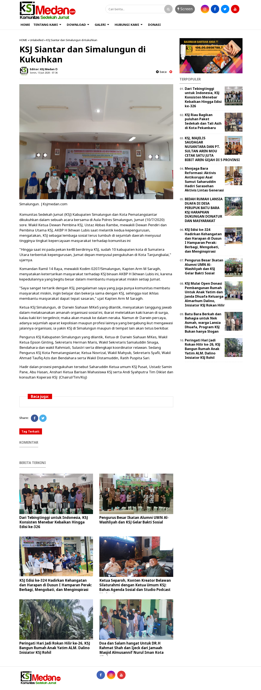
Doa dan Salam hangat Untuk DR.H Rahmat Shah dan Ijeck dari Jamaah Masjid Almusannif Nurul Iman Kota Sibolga (131, 650)
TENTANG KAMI (45, 24)
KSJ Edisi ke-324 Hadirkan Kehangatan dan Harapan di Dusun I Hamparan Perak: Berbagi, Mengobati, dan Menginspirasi (55, 585)
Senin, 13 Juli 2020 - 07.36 (44, 72)
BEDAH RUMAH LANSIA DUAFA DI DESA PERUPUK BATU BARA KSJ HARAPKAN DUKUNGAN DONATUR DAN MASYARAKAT (204, 210)
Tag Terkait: (30, 431)
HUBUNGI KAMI (127, 24)
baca (161, 72)
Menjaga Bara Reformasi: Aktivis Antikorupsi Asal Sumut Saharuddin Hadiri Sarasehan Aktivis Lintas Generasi (204, 179)
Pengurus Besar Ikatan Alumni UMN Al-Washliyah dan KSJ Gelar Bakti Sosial (134, 520)
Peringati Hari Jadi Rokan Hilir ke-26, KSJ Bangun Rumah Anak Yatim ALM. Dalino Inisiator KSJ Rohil (54, 648)
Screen (185, 8)
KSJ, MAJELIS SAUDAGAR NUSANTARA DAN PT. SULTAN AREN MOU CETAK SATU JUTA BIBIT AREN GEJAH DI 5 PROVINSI (212, 149)
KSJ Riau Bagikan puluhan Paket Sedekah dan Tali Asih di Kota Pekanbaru (203, 121)
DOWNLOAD (76, 24)
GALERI (100, 24)
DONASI (154, 24)
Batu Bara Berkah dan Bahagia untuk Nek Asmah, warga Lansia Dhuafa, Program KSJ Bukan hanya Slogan (203, 323)
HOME (25, 24)
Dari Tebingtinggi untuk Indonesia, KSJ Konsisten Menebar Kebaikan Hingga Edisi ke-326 (53, 522)
